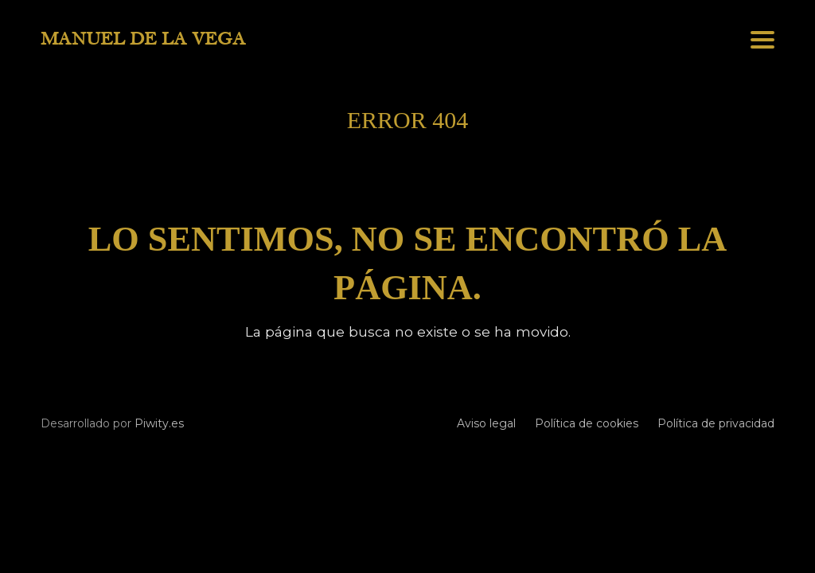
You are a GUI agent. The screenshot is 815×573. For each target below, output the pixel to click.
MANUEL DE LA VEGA (143, 39)
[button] (762, 40)
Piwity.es (159, 423)
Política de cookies (586, 423)
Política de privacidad (715, 423)
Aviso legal (486, 423)
